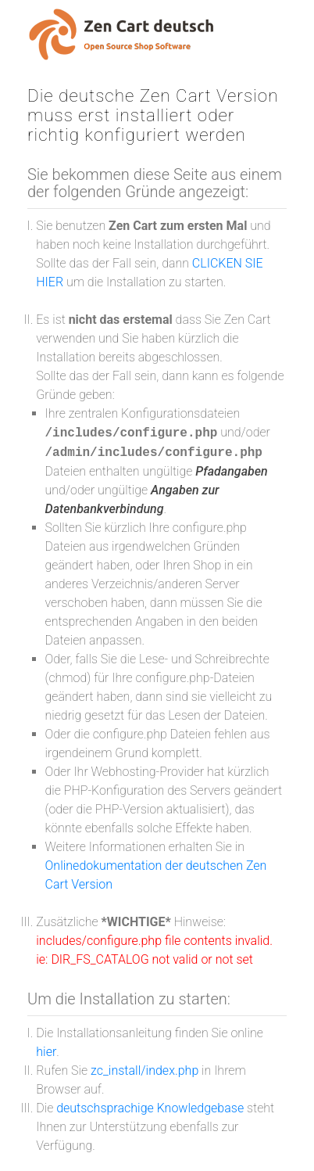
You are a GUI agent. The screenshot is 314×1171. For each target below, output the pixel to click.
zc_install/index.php (144, 1070)
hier (46, 1051)
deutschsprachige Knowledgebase (150, 1108)
